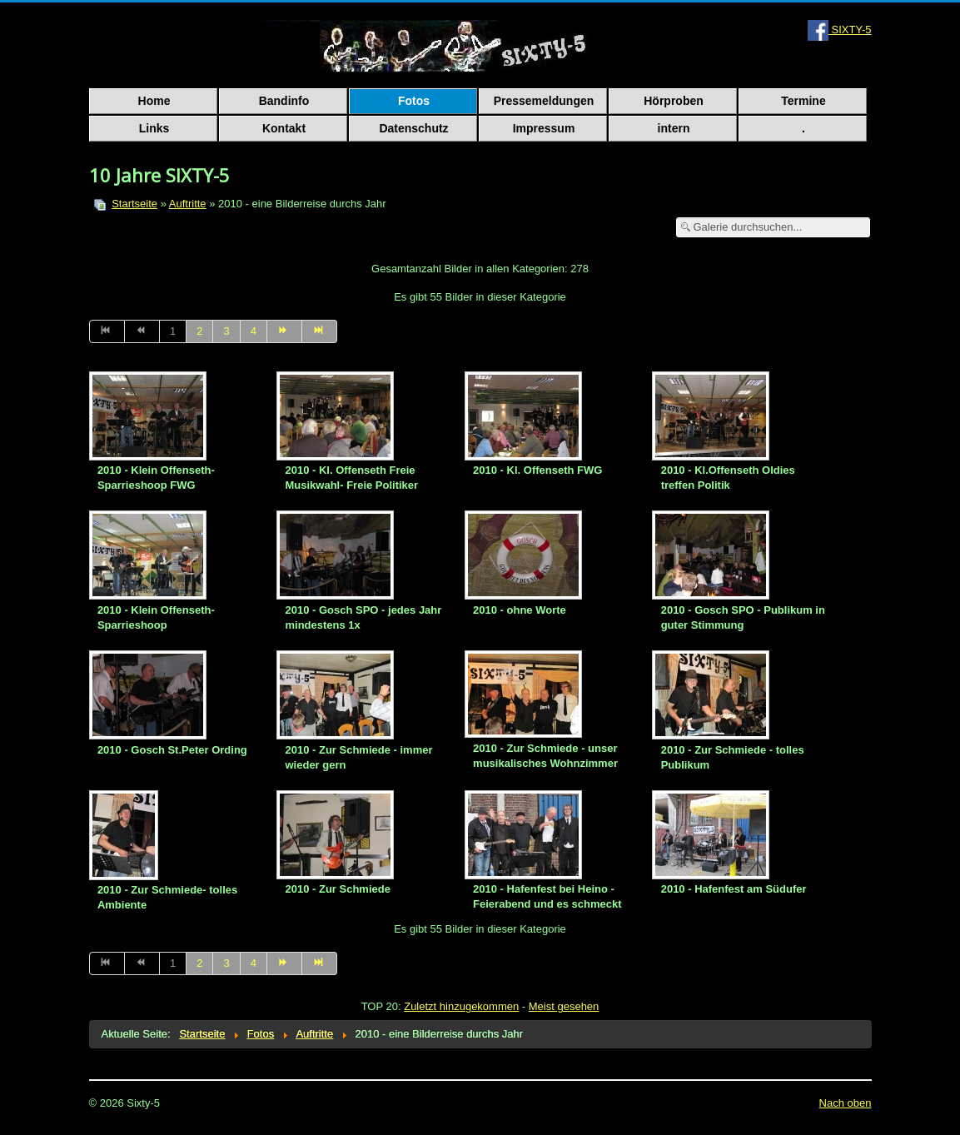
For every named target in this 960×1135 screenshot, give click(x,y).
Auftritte (187, 203)
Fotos (414, 100)
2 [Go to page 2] (199, 331)
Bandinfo (284, 100)
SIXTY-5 (840, 29)
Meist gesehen (564, 1006)
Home (154, 100)
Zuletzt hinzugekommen (461, 1006)
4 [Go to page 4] (253, 331)
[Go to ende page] (319, 331)
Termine (803, 100)
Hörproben (674, 100)
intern (674, 128)
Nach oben (845, 1103)
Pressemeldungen (544, 100)
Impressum (544, 128)
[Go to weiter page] (284, 331)
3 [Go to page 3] (226, 331)
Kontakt (284, 128)
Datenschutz (413, 128)
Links (154, 128)
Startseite (134, 203)
